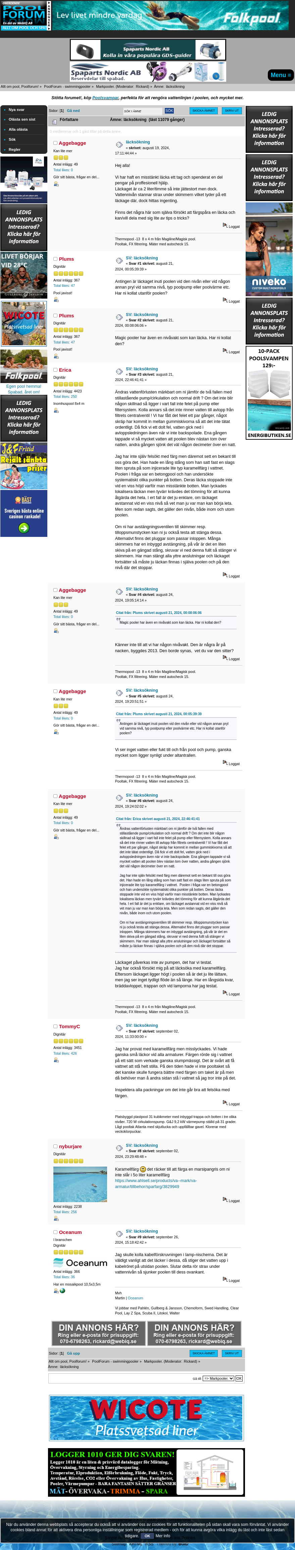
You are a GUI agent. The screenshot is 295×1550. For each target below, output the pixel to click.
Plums (66, 259)
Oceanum (70, 1232)
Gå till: (197, 1378)
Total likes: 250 (65, 396)
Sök (12, 139)
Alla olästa (18, 129)
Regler (14, 149)
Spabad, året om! (24, 392)
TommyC (69, 1026)
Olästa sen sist (22, 119)
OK (147, 1536)
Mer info (163, 1536)
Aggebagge (72, 143)
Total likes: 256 (65, 1212)
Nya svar (16, 110)
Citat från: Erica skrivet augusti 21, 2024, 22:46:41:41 (158, 819)
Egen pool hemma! (24, 386)
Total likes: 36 (64, 1277)
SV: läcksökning (142, 258)
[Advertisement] (23, 639)
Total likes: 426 (65, 1053)
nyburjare (70, 1146)
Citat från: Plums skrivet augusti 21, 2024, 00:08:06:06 (159, 613)
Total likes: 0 (63, 170)
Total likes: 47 (64, 286)
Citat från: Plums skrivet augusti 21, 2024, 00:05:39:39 (159, 714)
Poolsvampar (105, 98)
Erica (65, 370)
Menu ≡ (281, 75)
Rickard (142, 86)
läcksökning (138, 142)
